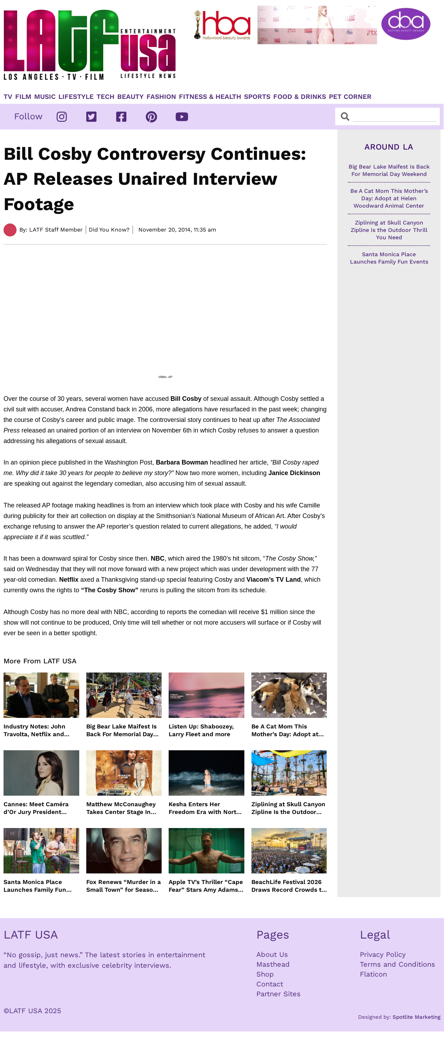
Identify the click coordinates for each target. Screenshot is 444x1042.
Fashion (161, 96)
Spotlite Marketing (416, 1017)
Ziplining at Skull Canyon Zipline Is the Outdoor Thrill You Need (288, 808)
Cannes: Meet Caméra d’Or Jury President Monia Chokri (36, 808)
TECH (105, 96)
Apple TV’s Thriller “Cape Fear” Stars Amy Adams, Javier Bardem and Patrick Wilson (206, 885)
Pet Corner (350, 96)
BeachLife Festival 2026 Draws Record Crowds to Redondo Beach (288, 885)
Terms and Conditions (397, 964)
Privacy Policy (383, 954)
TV (8, 96)
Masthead (273, 964)
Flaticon (373, 974)
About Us (272, 954)
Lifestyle (76, 96)
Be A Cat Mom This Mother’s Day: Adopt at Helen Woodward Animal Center (287, 730)
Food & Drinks (299, 96)
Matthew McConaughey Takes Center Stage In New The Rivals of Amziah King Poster (121, 808)
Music (45, 96)
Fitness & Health (210, 96)
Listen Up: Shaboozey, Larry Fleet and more (201, 730)
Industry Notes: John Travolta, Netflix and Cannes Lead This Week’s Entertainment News (41, 730)
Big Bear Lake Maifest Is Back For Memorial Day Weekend (121, 730)
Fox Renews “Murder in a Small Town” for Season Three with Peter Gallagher (123, 885)
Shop (265, 974)
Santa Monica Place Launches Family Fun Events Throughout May (38, 885)
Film (23, 96)
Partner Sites (278, 994)
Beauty (130, 96)
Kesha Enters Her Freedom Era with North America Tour (204, 808)
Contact (269, 984)
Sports (257, 96)
